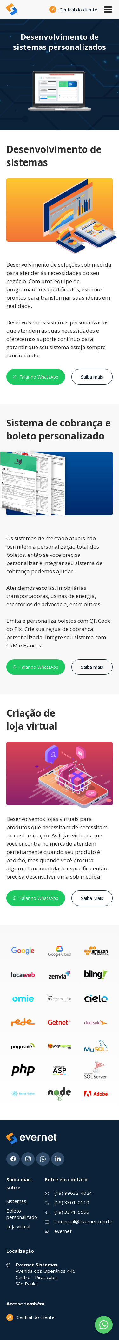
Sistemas (16, 1201)
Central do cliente (78, 9)
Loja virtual (18, 1226)
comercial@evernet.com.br (83, 1221)
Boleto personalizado (21, 1213)
